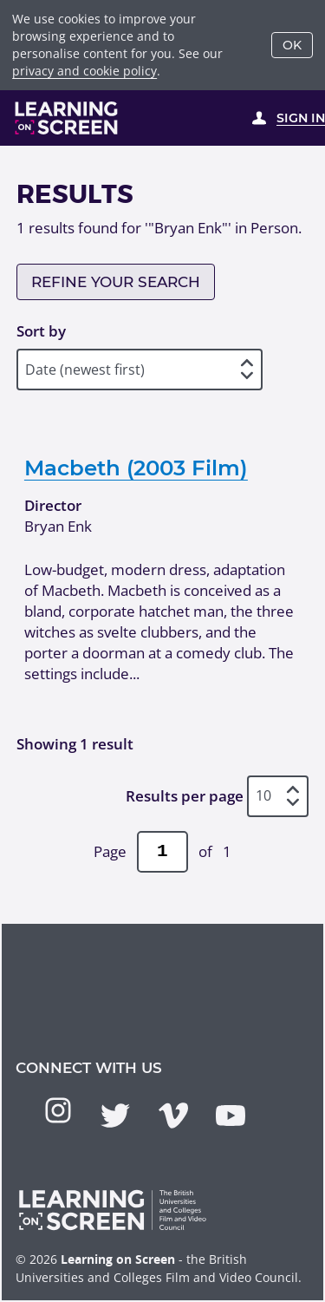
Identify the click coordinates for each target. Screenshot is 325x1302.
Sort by (41, 331)
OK (292, 45)
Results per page (185, 796)
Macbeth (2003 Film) (136, 468)
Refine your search (115, 282)
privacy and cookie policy (84, 70)
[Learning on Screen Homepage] (67, 118)
